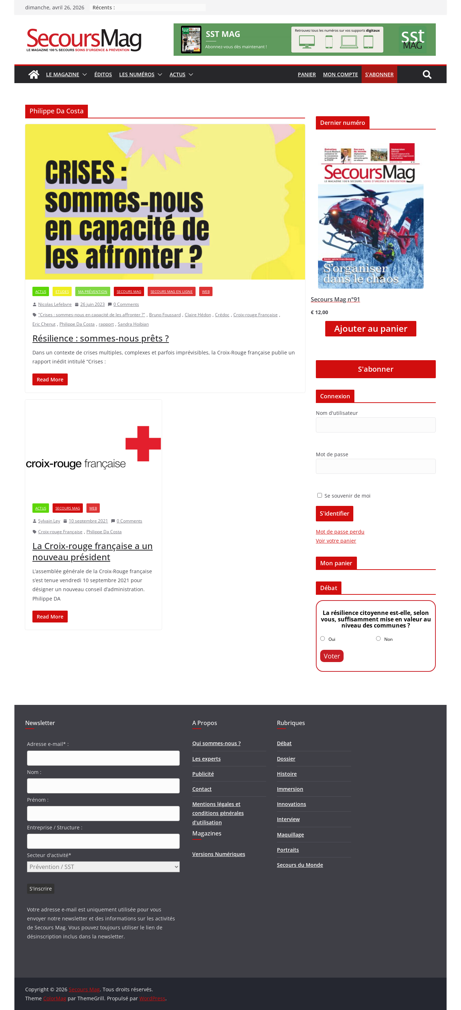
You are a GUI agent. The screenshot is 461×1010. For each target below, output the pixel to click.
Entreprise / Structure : (54, 827)
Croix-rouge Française (255, 315)
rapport (106, 324)
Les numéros (137, 74)
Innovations (291, 804)
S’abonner (379, 74)
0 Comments (123, 304)
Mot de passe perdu (340, 531)
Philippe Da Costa (77, 324)
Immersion (290, 788)
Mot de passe (332, 454)
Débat (284, 743)
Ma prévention (92, 291)
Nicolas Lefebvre (55, 304)
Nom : (34, 772)
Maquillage (290, 834)
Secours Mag (129, 291)
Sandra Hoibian (133, 324)
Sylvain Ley (49, 521)
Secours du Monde (300, 864)
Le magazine (62, 74)
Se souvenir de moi (344, 495)
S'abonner (376, 369)
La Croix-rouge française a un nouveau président (92, 551)
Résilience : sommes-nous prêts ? (100, 338)
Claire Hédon (198, 315)
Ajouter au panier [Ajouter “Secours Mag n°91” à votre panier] (370, 328)
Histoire (287, 773)
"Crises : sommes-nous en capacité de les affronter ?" (91, 315)
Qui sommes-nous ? (216, 743)
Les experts (206, 758)
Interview (288, 819)
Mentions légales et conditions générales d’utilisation (218, 813)
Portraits (288, 849)
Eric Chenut (43, 324)
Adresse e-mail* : (48, 743)
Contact (202, 788)
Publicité (203, 773)
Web (206, 291)
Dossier (286, 758)
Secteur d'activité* (49, 855)
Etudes (62, 291)
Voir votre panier (336, 540)
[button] (83, 74)
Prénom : (38, 799)
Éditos (103, 74)
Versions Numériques (218, 854)
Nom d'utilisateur (337, 412)
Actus (177, 74)
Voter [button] (332, 656)
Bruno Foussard (165, 315)
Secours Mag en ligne (172, 291)
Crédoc (222, 315)
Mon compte (340, 74)
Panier (307, 74)
